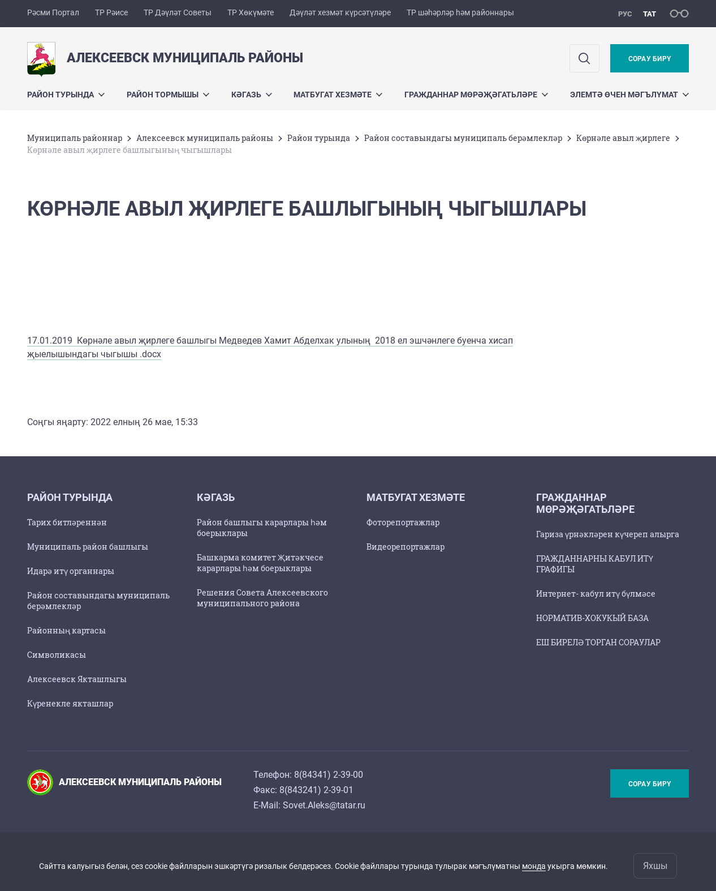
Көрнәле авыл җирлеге (623, 137)
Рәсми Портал (53, 12)
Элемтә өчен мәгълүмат (629, 94)
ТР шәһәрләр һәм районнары (460, 12)
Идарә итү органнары (70, 571)
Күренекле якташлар (70, 703)
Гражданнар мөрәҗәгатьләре (476, 94)
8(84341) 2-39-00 (328, 774)
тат (649, 14)
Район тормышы (168, 94)
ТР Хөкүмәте (250, 12)
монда (534, 866)
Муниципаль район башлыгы (87, 546)
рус (625, 14)
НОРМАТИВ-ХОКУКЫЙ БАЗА (592, 617)
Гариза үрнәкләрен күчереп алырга (607, 534)
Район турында (66, 94)
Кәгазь (251, 94)
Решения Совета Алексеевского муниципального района (262, 598)
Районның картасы (66, 630)
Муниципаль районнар (74, 137)
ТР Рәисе (111, 12)
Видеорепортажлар (405, 546)
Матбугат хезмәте (338, 94)
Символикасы (56, 654)
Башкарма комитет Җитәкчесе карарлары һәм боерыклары (260, 562)
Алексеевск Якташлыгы (77, 679)
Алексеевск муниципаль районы (204, 137)
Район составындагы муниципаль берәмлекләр (463, 137)
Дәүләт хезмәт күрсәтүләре (340, 12)
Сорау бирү (649, 59)
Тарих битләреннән (67, 522)
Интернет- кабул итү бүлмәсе (595, 593)
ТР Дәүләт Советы (178, 12)
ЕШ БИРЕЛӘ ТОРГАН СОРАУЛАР (598, 642)
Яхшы (655, 865)
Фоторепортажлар (402, 522)
